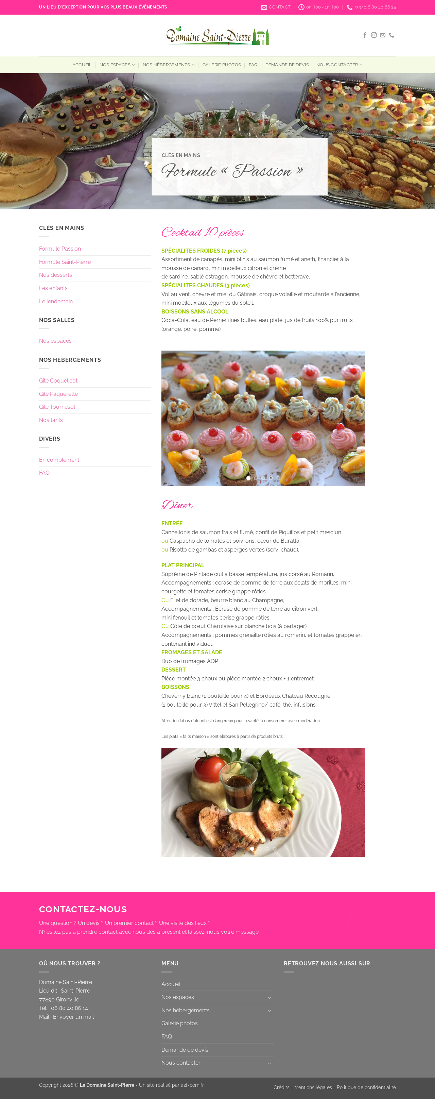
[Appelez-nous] (391, 35)
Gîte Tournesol (57, 407)
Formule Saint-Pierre (65, 262)
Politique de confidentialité (366, 1087)
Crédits (282, 1087)
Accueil (82, 64)
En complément (59, 460)
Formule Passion (60, 249)
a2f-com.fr (192, 1085)
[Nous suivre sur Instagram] (374, 35)
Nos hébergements (169, 65)
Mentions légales (313, 1087)
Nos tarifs (51, 420)
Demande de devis (287, 64)
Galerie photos (222, 64)
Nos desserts (55, 275)
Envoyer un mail (73, 1017)
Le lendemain (56, 301)
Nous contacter (339, 65)
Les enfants (53, 288)
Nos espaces (117, 65)
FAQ (253, 64)
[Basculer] (269, 997)
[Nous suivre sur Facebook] (365, 35)
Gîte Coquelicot (58, 380)
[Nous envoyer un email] (382, 35)
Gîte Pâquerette (58, 394)
